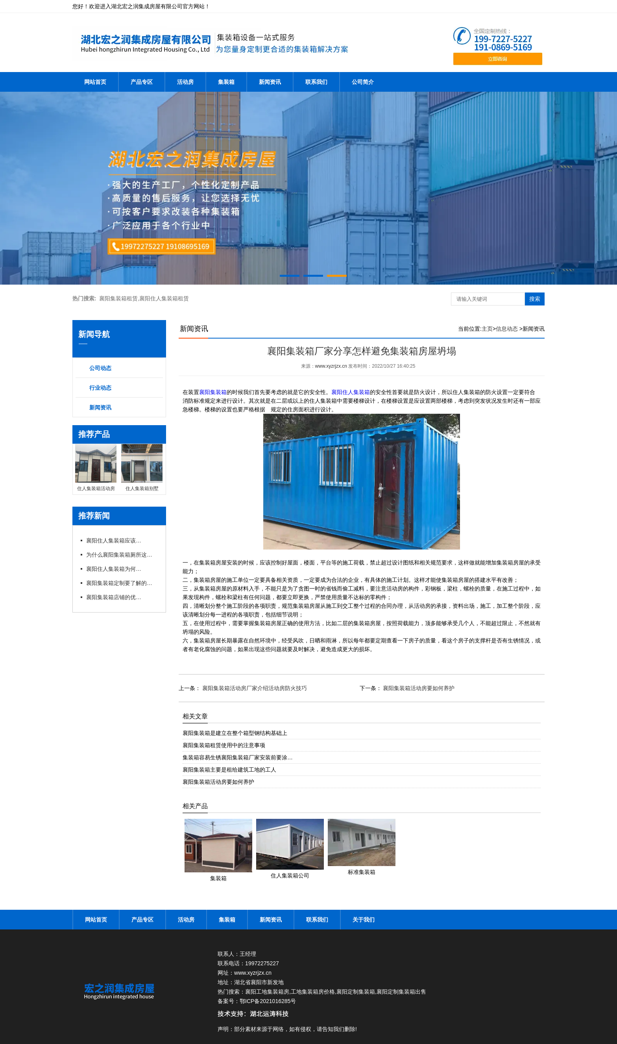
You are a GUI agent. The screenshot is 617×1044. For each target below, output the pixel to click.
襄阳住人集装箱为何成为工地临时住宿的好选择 (113, 569)
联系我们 (316, 82)
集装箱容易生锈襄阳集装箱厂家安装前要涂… (238, 757)
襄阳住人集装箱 (350, 392)
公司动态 (100, 368)
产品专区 (142, 82)
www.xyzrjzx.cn (331, 366)
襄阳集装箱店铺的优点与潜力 (113, 597)
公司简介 (363, 82)
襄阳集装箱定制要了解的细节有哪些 (121, 583)
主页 (487, 329)
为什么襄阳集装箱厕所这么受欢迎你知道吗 (121, 555)
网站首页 (95, 82)
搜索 (534, 299)
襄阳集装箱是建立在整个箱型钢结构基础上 (235, 733)
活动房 (185, 82)
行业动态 (100, 388)
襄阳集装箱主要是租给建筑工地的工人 (229, 769)
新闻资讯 (270, 82)
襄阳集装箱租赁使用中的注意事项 (224, 745)
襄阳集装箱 (213, 392)
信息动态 (507, 329)
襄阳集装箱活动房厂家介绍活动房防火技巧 (254, 688)
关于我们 (364, 919)
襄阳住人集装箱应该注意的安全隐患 (113, 540)
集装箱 (226, 82)
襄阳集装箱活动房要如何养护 (418, 688)
